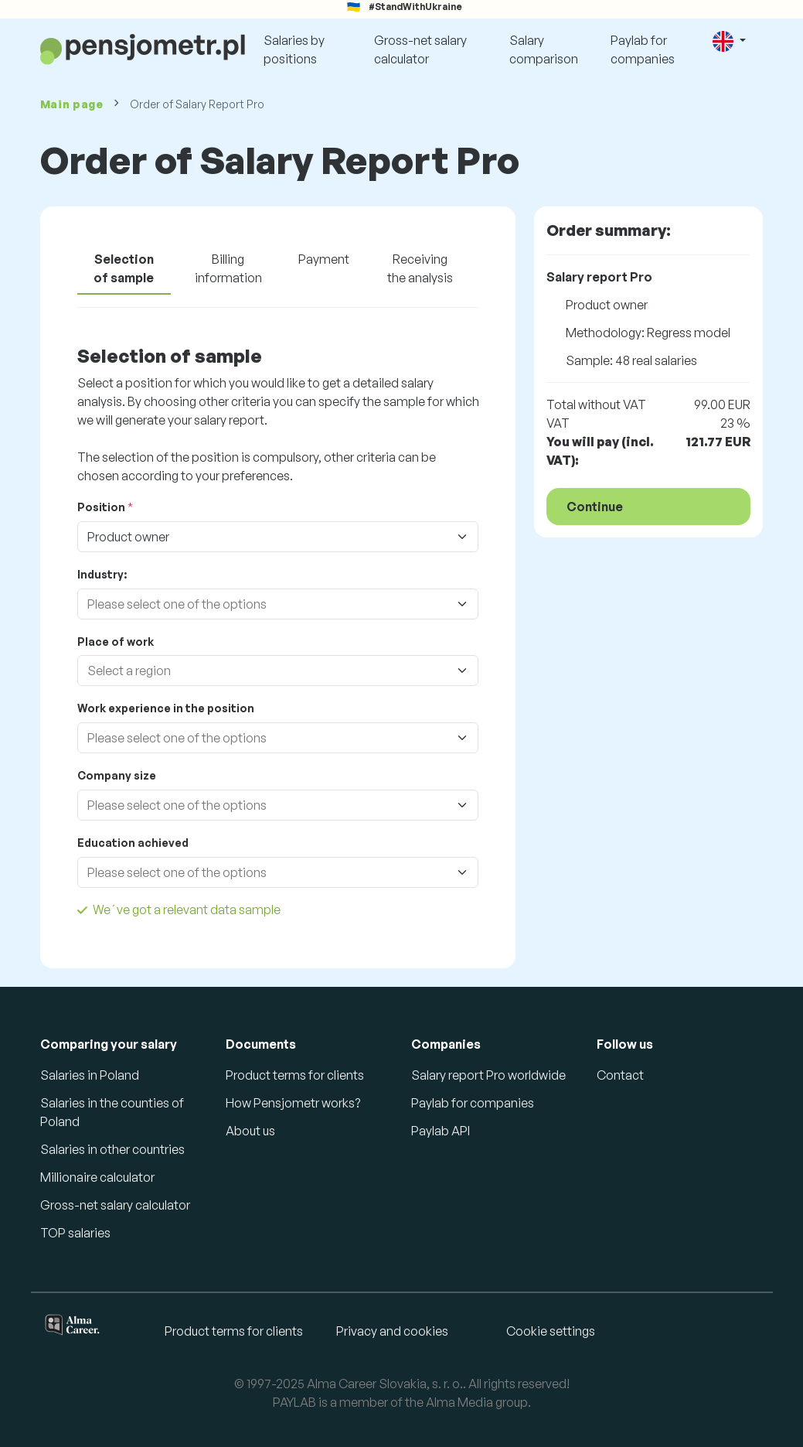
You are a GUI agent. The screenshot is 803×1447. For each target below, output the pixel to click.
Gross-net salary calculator (420, 49)
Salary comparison (543, 49)
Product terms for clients (295, 1075)
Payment (323, 259)
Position (101, 507)
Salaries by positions (294, 49)
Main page (72, 104)
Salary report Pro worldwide (488, 1075)
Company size (116, 775)
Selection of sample (124, 268)
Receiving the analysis (420, 268)
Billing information (228, 268)
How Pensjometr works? (293, 1103)
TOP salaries (75, 1233)
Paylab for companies (643, 49)
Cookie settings (550, 1331)
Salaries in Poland (89, 1075)
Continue (595, 506)
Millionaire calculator (97, 1177)
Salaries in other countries (112, 1149)
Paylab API (440, 1130)
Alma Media (459, 1402)
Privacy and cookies (392, 1331)
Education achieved (133, 842)
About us (250, 1130)
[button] (728, 41)
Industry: (102, 574)
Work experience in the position (165, 708)
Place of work (115, 641)
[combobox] (262, 604)
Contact (620, 1075)
